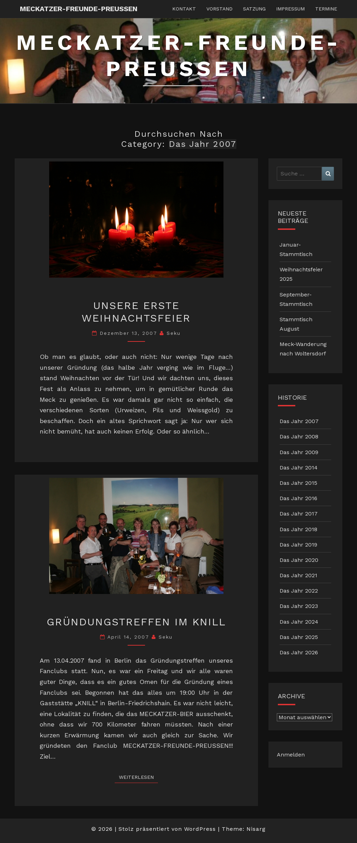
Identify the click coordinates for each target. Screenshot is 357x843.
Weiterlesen (138, 776)
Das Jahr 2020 (299, 560)
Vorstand (219, 9)
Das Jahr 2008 (299, 436)
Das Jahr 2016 (298, 498)
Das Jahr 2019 (298, 544)
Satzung (254, 9)
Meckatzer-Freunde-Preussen (78, 9)
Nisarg (256, 829)
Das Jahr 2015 (298, 483)
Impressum (290, 9)
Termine (326, 9)
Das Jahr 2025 (299, 637)
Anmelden (291, 754)
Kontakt (184, 9)
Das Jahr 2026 (299, 652)
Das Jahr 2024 (299, 621)
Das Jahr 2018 (298, 529)
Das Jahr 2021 (298, 575)
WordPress (200, 829)
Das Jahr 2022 (299, 590)
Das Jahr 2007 (299, 421)
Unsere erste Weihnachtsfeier (136, 311)
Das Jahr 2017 (299, 513)
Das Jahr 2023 (299, 606)
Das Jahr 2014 (299, 467)
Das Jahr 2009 (299, 452)
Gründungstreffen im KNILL (136, 622)
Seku (174, 333)
